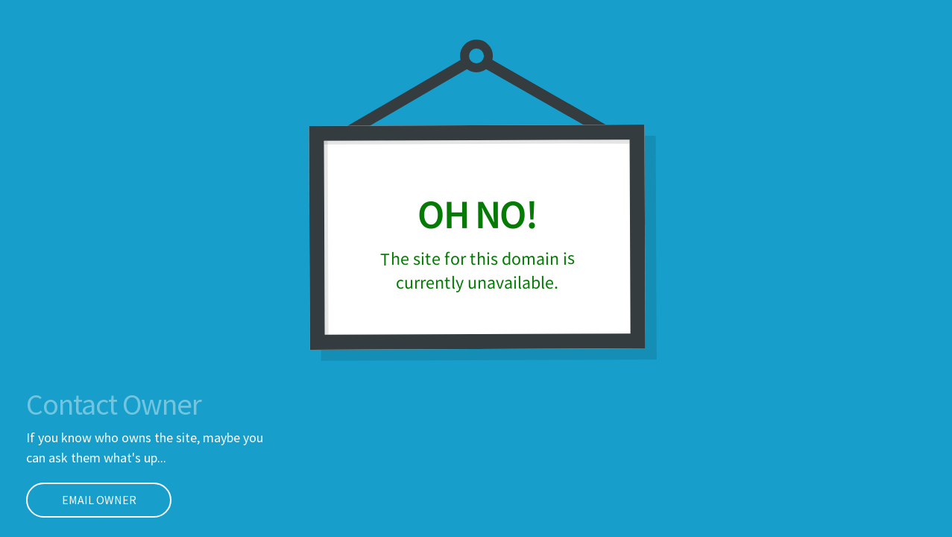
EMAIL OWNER (81, 499)
